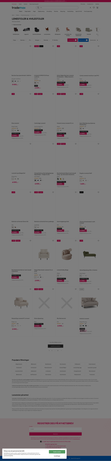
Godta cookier (57, 451)
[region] (34, 454)
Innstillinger (57, 456)
